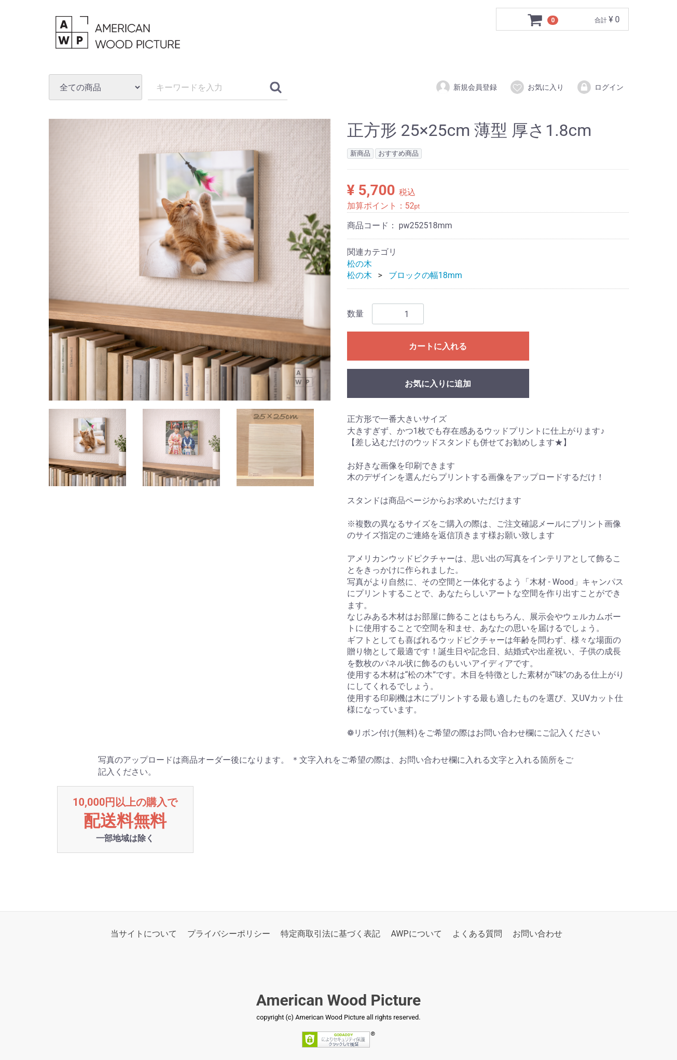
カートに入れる (438, 347)
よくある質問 (477, 934)
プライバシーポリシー (228, 934)
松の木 (359, 264)
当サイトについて (143, 934)
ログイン (600, 87)
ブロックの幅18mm (425, 275)
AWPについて (416, 934)
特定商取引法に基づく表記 (330, 934)
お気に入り (536, 87)
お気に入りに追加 (438, 384)
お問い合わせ (537, 934)
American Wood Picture (338, 1001)
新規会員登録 (466, 87)
